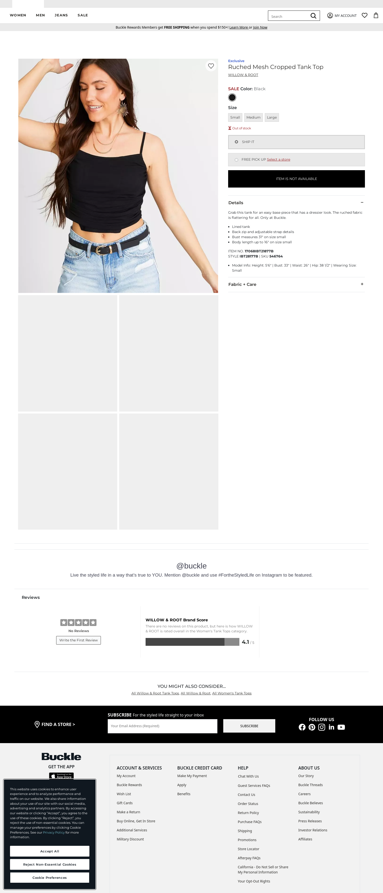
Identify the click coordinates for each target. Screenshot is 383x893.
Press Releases (310, 768)
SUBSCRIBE (249, 673)
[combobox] (288, 19)
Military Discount (130, 786)
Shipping (245, 778)
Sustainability (309, 759)
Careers (304, 741)
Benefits (184, 741)
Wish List (124, 741)
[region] (50, 834)
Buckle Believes (310, 750)
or (241, 31)
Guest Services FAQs (254, 732)
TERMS (104, 855)
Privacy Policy (54, 832)
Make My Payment (192, 723)
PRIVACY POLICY (131, 855)
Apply (181, 732)
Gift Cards (125, 750)
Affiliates (305, 786)
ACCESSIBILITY (228, 855)
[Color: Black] (232, 101)
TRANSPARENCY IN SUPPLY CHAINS (180, 855)
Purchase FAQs (250, 769)
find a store (58, 672)
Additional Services (132, 777)
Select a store (278, 163)
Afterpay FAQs (249, 805)
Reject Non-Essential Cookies (49, 864)
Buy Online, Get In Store (136, 768)
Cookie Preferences (266, 855)
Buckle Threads (310, 732)
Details (296, 206)
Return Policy (248, 760)
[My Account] (341, 19)
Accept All (49, 851)
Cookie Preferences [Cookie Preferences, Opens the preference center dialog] (49, 878)
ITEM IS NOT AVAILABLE (296, 182)
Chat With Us (248, 723)
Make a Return (128, 759)
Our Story (306, 723)
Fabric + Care (296, 287)
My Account (126, 723)
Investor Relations (312, 777)
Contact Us (246, 741)
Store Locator (248, 796)
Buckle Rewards (129, 732)
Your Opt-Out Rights (254, 828)
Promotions (247, 787)
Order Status (248, 750)
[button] (18, 19)
